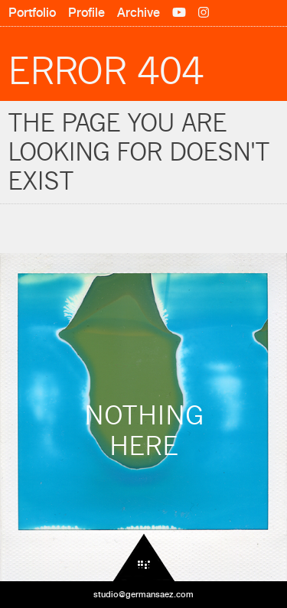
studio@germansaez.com (143, 594)
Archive (138, 12)
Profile (86, 12)
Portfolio (32, 12)
